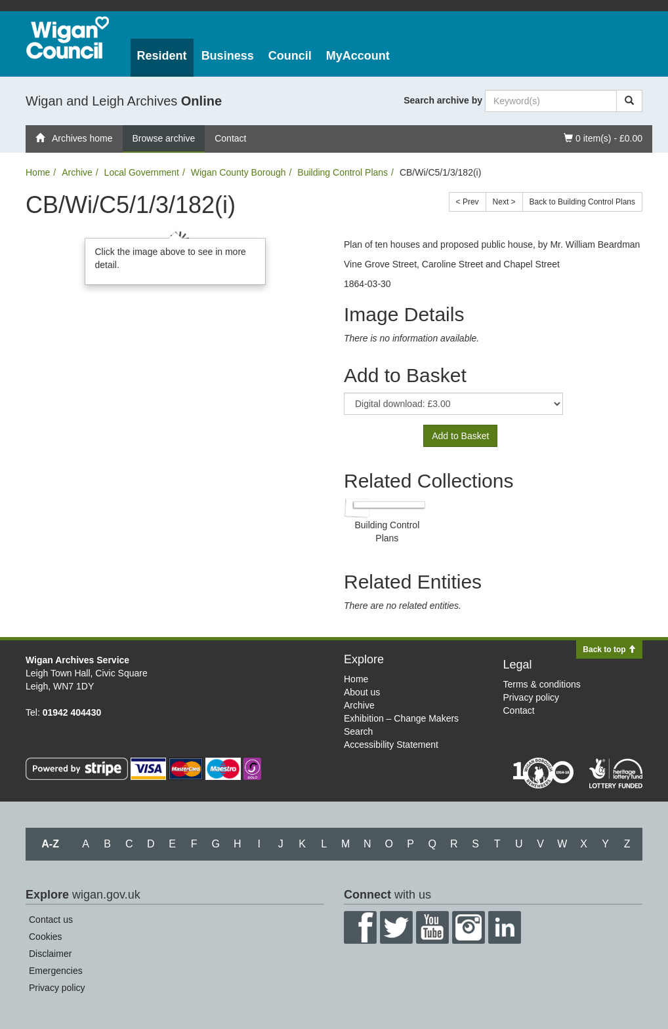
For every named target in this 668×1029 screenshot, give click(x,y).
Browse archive (164, 138)
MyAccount (358, 55)
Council (290, 55)
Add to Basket (460, 436)
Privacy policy (531, 697)
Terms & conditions (542, 684)
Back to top (609, 649)
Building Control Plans (342, 172)
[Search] (629, 101)
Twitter (396, 927)
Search (358, 731)
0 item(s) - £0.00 (602, 137)
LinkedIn (504, 927)
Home (38, 172)
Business (227, 55)
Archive (77, 172)
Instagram (468, 927)
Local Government (141, 172)
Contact (230, 138)
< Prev (467, 201)
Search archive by (443, 100)
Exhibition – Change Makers (401, 718)
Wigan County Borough (238, 172)
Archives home (74, 138)
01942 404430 (72, 712)
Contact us (51, 919)
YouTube (432, 927)
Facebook (360, 927)
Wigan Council (68, 38)
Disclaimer (50, 953)
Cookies (45, 936)
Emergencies (56, 970)
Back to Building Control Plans (582, 201)
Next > (504, 201)
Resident (162, 55)
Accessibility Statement (391, 744)
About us (362, 692)
